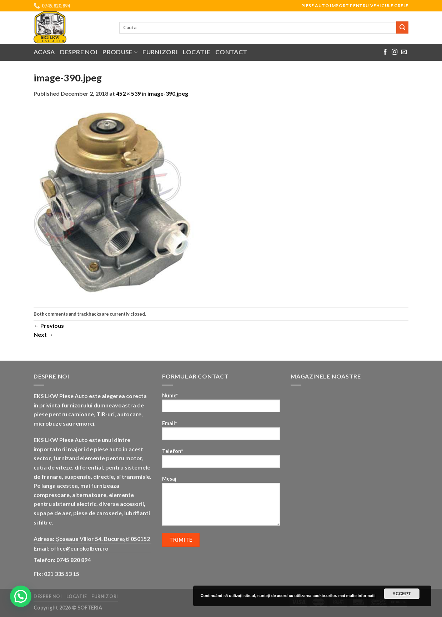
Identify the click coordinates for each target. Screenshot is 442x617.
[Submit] (402, 27)
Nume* (221, 404)
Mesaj (221, 503)
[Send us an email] (404, 52)
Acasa (44, 52)
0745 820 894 (73, 559)
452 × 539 (128, 93)
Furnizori (160, 52)
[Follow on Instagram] (394, 52)
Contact (231, 52)
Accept (401, 593)
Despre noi (79, 52)
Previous (49, 325)
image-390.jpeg (167, 93)
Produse (119, 52)
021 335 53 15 (61, 573)
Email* (221, 432)
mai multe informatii (357, 595)
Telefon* (221, 460)
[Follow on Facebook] (385, 52)
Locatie (196, 52)
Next (44, 334)
